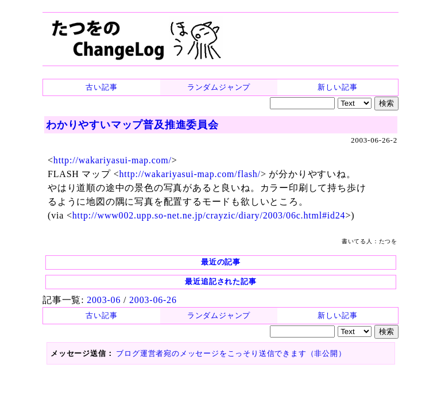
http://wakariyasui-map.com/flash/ (190, 174)
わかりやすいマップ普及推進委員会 (132, 125)
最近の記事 (221, 262)
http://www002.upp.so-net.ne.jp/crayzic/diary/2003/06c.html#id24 (209, 215)
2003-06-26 (153, 300)
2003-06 (104, 300)
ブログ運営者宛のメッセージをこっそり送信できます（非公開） (231, 353)
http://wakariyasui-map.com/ (112, 160)
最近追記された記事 (220, 281)
